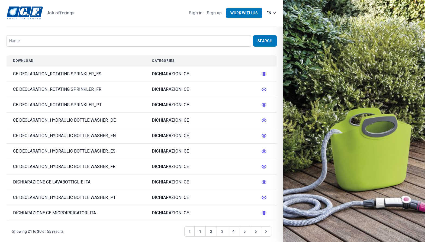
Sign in (195, 12)
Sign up (214, 12)
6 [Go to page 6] (256, 231)
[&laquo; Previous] (189, 231)
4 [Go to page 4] (233, 231)
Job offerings (61, 12)
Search (264, 41)
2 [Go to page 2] (211, 231)
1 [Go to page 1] (200, 231)
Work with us (244, 13)
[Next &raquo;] (266, 231)
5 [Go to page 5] (244, 231)
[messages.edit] (264, 74)
